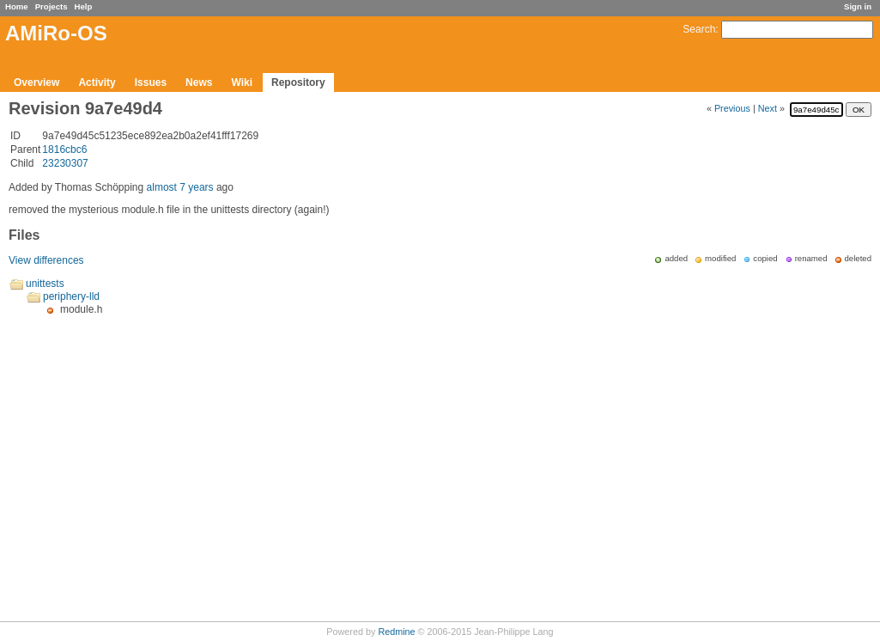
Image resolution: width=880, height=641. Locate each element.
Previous (732, 108)
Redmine (396, 631)
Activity (96, 82)
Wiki (241, 82)
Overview (36, 82)
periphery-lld (71, 296)
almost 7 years (180, 187)
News (198, 82)
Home (16, 6)
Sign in (857, 6)
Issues (151, 82)
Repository (298, 82)
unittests (45, 284)
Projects (51, 6)
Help (84, 6)
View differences (46, 260)
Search (699, 29)
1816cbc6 (64, 149)
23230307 (65, 163)
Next (767, 108)
